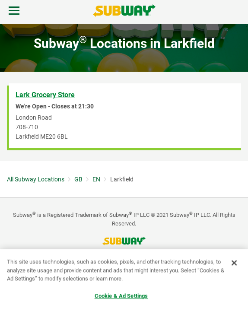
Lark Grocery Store (45, 95)
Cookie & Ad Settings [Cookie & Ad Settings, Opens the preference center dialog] (121, 296)
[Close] (234, 263)
